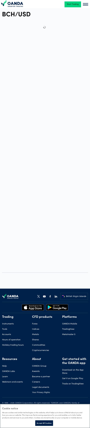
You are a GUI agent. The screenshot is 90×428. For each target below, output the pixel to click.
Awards (36, 371)
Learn (5, 377)
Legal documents (40, 387)
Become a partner (41, 377)
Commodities (38, 345)
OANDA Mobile (69, 324)
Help (4, 366)
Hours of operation (11, 340)
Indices (35, 329)
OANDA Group (39, 366)
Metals (35, 334)
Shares (35, 340)
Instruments (8, 324)
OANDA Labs (8, 371)
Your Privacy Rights (41, 392)
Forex (34, 324)
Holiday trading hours (13, 345)
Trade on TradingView (73, 384)
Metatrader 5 (68, 334)
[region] (45, 416)
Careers (36, 382)
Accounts (6, 334)
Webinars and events (12, 382)
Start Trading (73, 4)
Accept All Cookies (44, 423)
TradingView (68, 329)
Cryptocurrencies (40, 350)
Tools (4, 329)
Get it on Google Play (72, 378)
